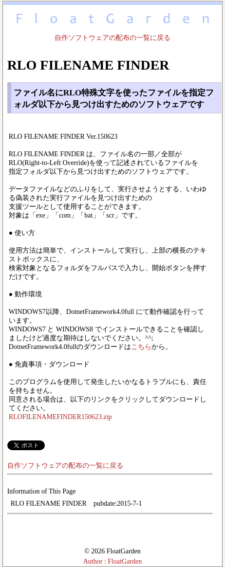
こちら (141, 346)
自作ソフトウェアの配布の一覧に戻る (112, 37)
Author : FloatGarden (112, 561)
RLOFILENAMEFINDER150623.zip (60, 417)
